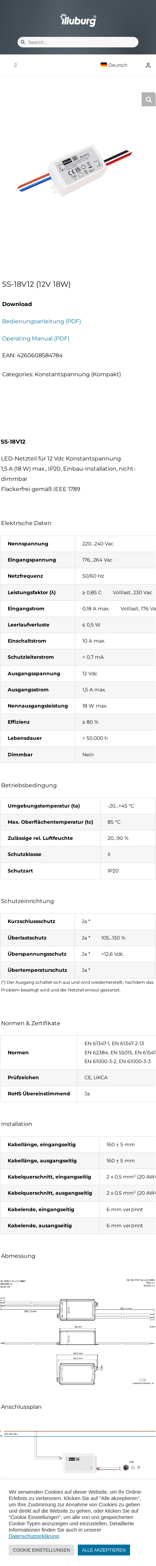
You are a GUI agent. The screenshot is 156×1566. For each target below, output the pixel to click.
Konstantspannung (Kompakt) (78, 374)
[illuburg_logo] (78, 13)
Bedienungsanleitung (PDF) (41, 321)
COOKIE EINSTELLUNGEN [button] (41, 1550)
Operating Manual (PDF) (35, 338)
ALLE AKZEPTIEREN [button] (104, 1550)
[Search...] (78, 42)
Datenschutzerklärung (34, 1536)
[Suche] (23, 42)
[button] (149, 99)
